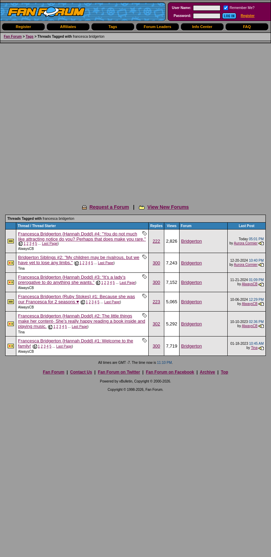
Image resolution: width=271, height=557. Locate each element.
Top (224, 372)
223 (156, 301)
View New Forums (168, 207)
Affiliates (68, 27)
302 (156, 323)
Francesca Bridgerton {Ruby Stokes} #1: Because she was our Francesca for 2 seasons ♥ (76, 299)
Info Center (202, 27)
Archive (207, 372)
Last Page (50, 243)
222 (156, 241)
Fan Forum (13, 36)
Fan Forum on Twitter (119, 372)
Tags (112, 27)
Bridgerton (191, 241)
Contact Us (81, 372)
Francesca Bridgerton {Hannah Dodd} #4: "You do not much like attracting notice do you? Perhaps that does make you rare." (82, 236)
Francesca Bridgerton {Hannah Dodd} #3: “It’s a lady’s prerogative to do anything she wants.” (71, 280)
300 (156, 263)
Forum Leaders (157, 27)
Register (248, 16)
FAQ (247, 27)
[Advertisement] (74, 121)
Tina (21, 268)
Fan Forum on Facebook (170, 372)
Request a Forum (109, 207)
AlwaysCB (26, 249)
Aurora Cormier (245, 243)
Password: (182, 16)
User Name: (181, 8)
